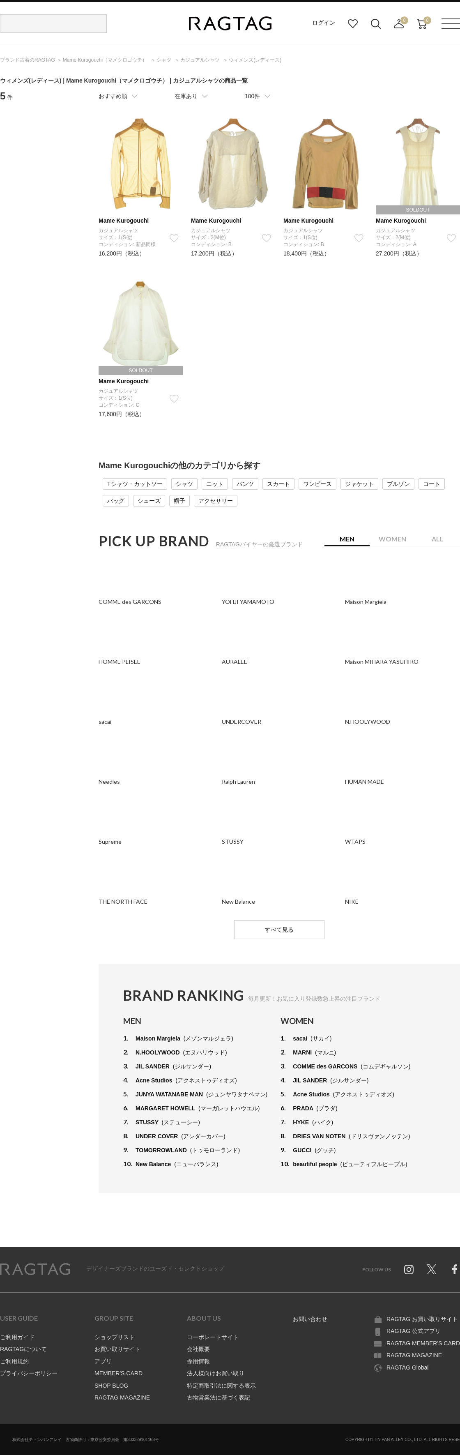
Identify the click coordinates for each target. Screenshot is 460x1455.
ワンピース (317, 484)
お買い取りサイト (117, 1349)
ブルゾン (398, 484)
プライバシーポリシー (29, 1373)
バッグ (115, 500)
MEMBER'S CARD (118, 1373)
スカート (278, 484)
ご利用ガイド (17, 1337)
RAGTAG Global (407, 1367)
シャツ (184, 484)
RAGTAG (35, 1269)
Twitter (431, 1269)
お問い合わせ (310, 1319)
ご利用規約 (14, 1361)
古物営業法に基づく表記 (218, 1397)
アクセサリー (215, 500)
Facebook (454, 1269)
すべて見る (279, 929)
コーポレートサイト (213, 1337)
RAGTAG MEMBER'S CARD (423, 1343)
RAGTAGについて (23, 1349)
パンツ (245, 484)
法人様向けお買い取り (215, 1373)
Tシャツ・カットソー (135, 484)
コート (431, 484)
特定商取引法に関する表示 (221, 1385)
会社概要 (198, 1349)
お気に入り (352, 23)
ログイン (323, 22)
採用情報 (198, 1361)
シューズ (149, 500)
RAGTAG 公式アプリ (413, 1331)
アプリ (103, 1361)
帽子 (179, 500)
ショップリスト (114, 1337)
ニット (214, 484)
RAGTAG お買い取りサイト (422, 1319)
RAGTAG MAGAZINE (122, 1397)
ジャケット (359, 484)
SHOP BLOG (111, 1385)
